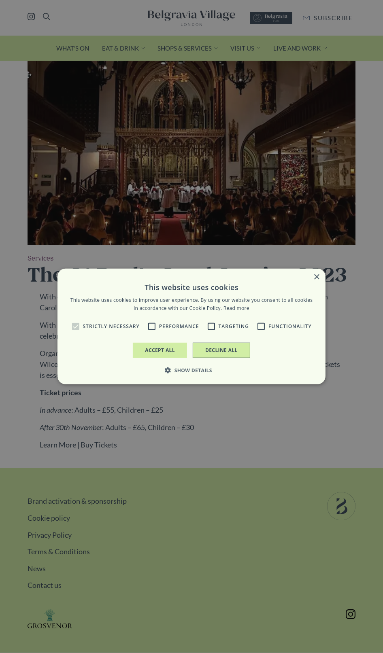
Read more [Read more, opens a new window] (236, 308)
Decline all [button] (221, 350)
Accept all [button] (160, 350)
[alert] (191, 326)
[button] (76, 326)
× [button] (316, 277)
